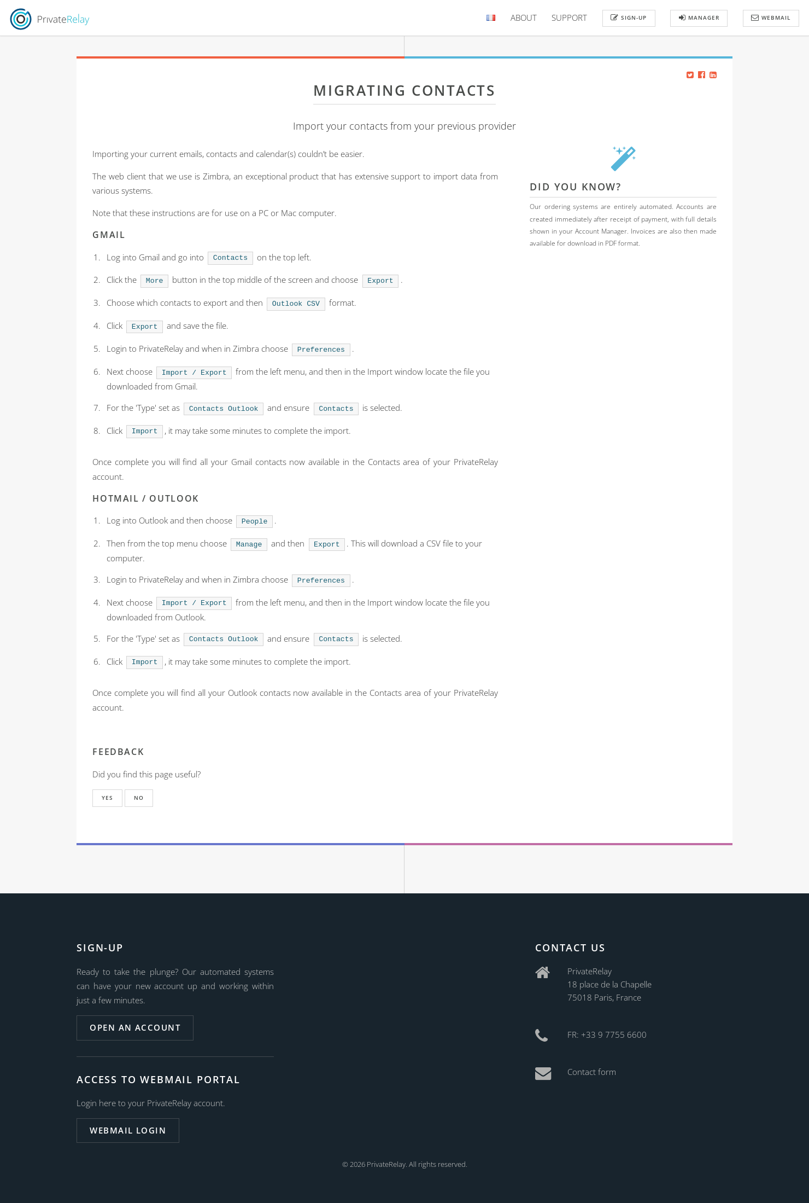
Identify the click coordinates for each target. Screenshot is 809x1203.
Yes (107, 797)
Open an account (135, 1027)
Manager (699, 17)
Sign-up (629, 17)
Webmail (770, 17)
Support (569, 17)
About (524, 17)
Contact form (591, 1071)
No (139, 797)
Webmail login (128, 1130)
